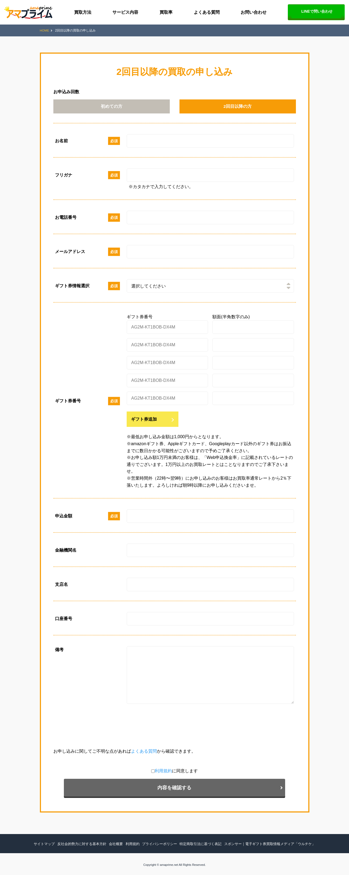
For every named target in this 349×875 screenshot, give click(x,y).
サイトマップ (53, 842)
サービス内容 (125, 12)
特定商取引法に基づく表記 (198, 842)
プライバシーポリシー (161, 842)
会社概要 (120, 842)
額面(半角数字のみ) (231, 319)
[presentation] (94, 729)
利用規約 (104, 782)
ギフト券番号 (140, 319)
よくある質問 (207, 12)
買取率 (166, 12)
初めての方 (111, 107)
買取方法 (82, 12)
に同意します (117, 782)
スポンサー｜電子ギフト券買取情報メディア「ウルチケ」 (263, 842)
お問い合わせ (254, 12)
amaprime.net (169, 863)
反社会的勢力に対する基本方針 (88, 842)
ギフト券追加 (144, 421)
